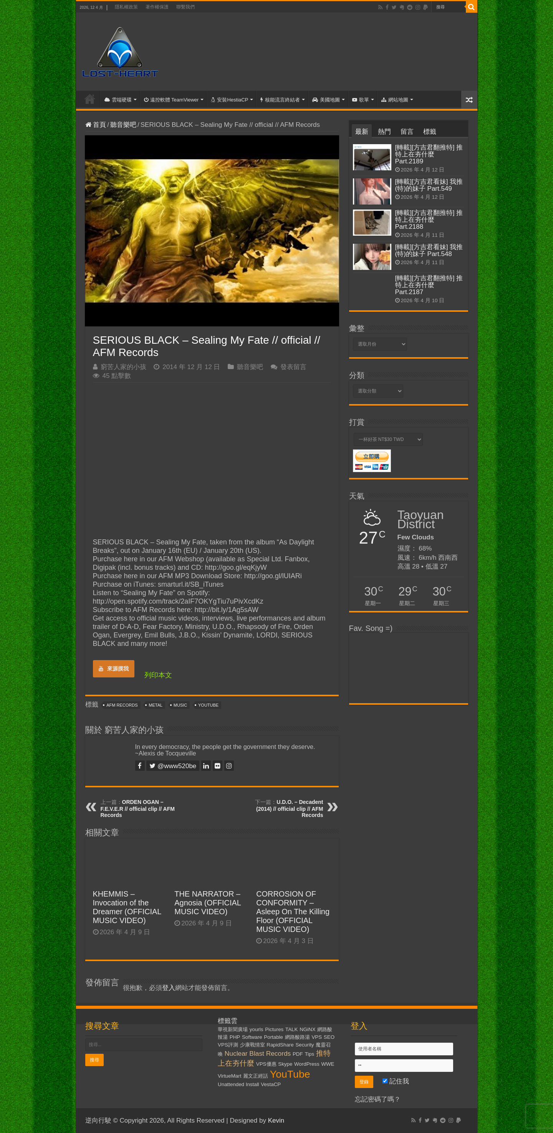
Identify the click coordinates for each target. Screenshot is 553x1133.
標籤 (429, 131)
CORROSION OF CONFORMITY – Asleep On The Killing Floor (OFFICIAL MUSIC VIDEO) (292, 911)
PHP (235, 1037)
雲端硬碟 (118, 100)
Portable (273, 1037)
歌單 (360, 100)
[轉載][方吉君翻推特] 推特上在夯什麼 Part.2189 (429, 154)
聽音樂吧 (123, 124)
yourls (256, 1029)
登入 (168, 988)
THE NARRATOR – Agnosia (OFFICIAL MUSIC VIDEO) (207, 903)
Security (304, 1045)
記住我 (395, 1081)
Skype (285, 1064)
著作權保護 (157, 7)
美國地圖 (326, 100)
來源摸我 (114, 668)
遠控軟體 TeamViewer (171, 100)
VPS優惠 (266, 1064)
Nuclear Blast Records (258, 1053)
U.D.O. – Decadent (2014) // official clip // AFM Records (289, 808)
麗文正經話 (255, 1076)
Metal (155, 705)
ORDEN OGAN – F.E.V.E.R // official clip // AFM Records (138, 808)
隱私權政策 (126, 7)
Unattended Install (238, 1084)
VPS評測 (228, 1045)
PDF (298, 1054)
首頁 (90, 99)
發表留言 (293, 367)
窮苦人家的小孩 (123, 367)
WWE (327, 1064)
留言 (407, 131)
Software (252, 1037)
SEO (329, 1037)
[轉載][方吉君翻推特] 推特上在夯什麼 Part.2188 (429, 219)
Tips (309, 1054)
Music (180, 705)
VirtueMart (229, 1076)
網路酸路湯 (297, 1037)
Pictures (274, 1029)
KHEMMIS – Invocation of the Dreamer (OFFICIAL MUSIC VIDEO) (127, 907)
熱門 (384, 131)
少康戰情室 (252, 1045)
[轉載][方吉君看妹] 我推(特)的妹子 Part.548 (429, 250)
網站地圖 (394, 100)
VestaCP (271, 1084)
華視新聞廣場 (233, 1029)
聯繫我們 (185, 7)
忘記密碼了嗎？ (378, 1099)
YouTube (208, 705)
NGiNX (307, 1029)
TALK (291, 1029)
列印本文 (158, 675)
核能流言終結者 (280, 100)
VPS (316, 1037)
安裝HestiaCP (229, 100)
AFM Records (121, 705)
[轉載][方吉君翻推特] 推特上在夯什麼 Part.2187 (429, 285)
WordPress (307, 1064)
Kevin (276, 1120)
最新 (361, 131)
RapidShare (280, 1045)
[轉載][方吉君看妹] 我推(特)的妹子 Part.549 (429, 185)
